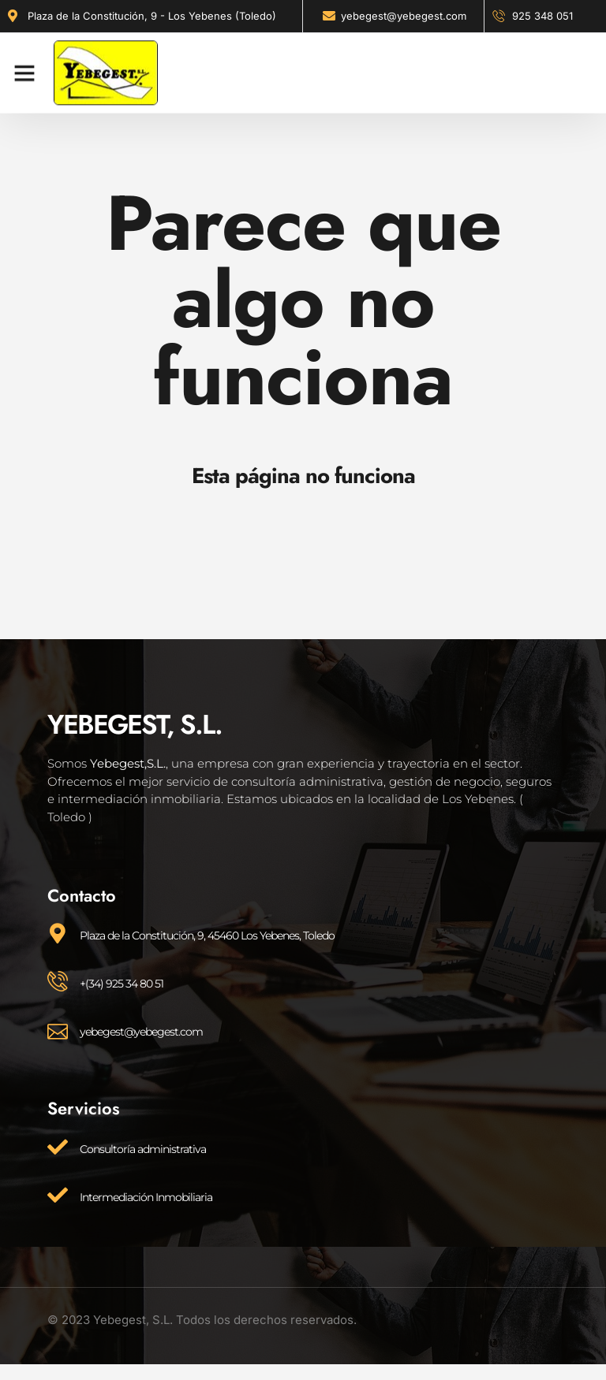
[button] (24, 66)
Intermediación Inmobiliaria (146, 1197)
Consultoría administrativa (143, 1149)
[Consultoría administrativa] (57, 1146)
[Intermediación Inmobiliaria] (57, 1195)
